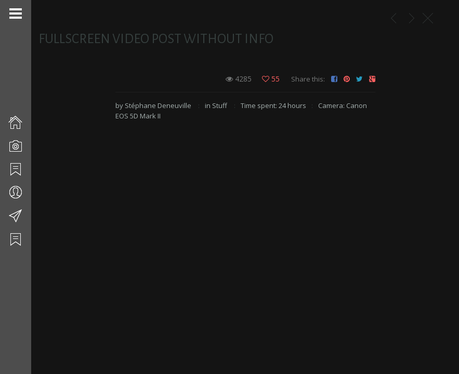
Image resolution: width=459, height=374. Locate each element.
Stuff (219, 105)
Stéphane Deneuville (158, 105)
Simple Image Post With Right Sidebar (411, 18)
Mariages (393, 18)
